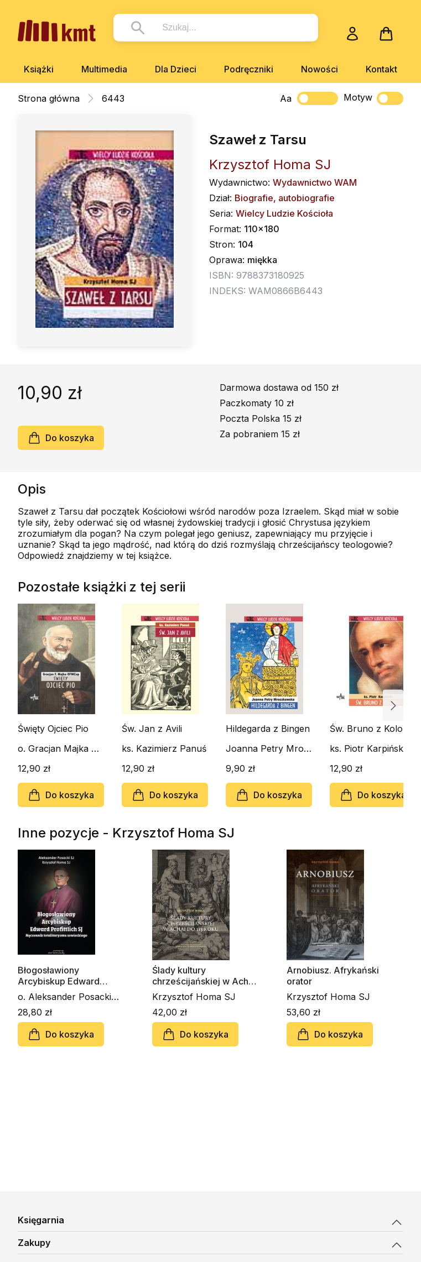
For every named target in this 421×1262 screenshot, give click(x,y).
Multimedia (104, 69)
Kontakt (381, 69)
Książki (39, 69)
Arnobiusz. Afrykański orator (333, 976)
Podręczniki (248, 69)
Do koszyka (61, 437)
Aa (286, 98)
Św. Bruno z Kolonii (371, 728)
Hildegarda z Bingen (268, 728)
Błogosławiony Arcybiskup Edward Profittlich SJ (59, 976)
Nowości (319, 69)
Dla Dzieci (175, 69)
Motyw (373, 98)
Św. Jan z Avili (152, 728)
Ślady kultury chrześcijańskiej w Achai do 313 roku (204, 976)
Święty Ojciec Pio (53, 728)
